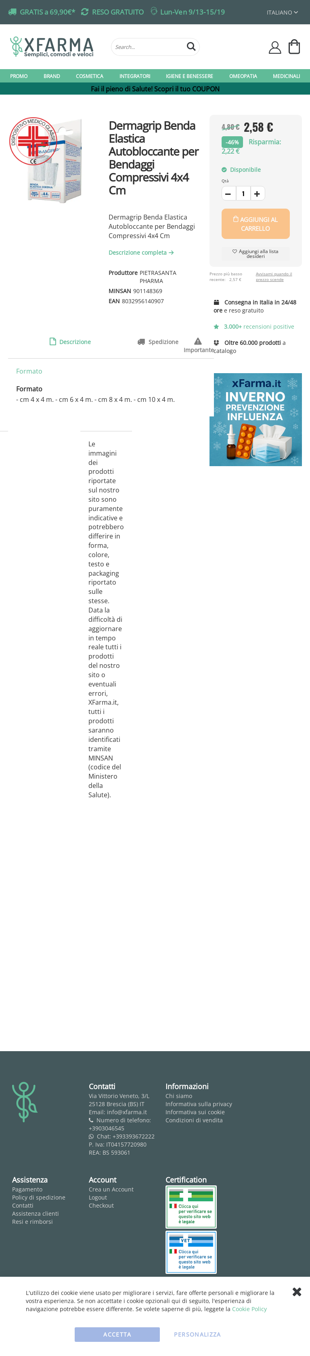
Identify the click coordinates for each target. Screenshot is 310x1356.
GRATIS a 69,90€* (47, 12)
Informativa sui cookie (195, 1112)
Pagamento (27, 1189)
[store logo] (56, 47)
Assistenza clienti (35, 1213)
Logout (98, 1197)
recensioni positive (254, 326)
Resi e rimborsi (32, 1221)
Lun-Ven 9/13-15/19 (192, 12)
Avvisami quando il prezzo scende (274, 276)
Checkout (101, 1205)
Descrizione (74, 342)
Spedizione (162, 342)
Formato (29, 371)
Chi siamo (178, 1096)
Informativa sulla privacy (198, 1104)
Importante (199, 342)
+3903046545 (106, 1128)
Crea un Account (111, 1189)
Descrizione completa (142, 252)
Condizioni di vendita (194, 1120)
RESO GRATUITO (118, 12)
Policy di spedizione (38, 1197)
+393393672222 (134, 1136)
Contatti (23, 1205)
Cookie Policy (249, 1309)
